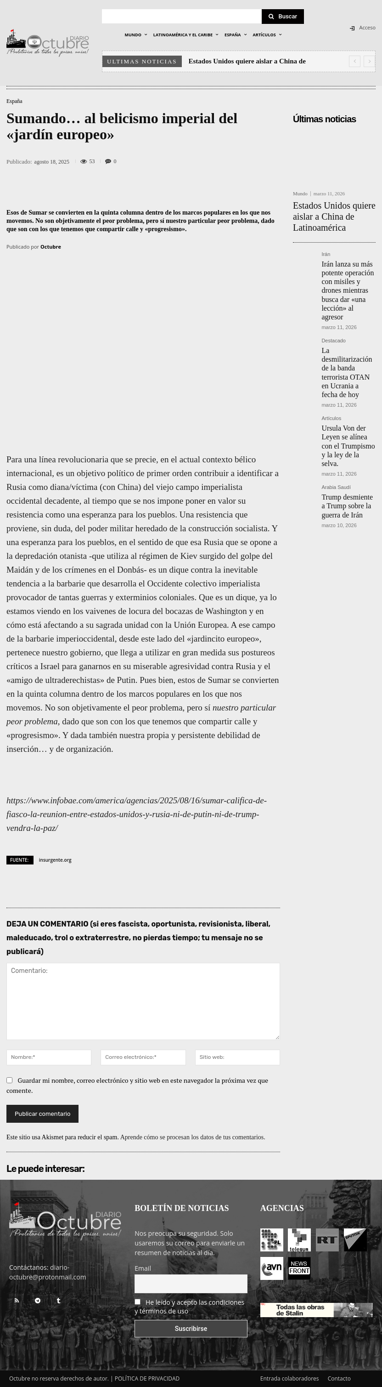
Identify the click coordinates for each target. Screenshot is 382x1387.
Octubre (50, 246)
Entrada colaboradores (289, 1378)
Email (143, 1268)
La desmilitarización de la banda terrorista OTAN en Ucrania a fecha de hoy (347, 313)
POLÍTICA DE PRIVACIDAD (147, 1378)
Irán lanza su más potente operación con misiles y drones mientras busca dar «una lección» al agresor (348, 258)
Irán (325, 236)
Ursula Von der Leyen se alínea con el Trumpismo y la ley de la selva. (346, 364)
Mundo (300, 193)
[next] (369, 61)
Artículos (331, 345)
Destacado (333, 294)
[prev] (354, 61)
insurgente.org (55, 860)
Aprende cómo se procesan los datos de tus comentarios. (192, 1137)
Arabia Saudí (336, 396)
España (14, 101)
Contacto (339, 1378)
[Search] (283, 16)
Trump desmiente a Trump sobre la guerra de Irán (346, 412)
